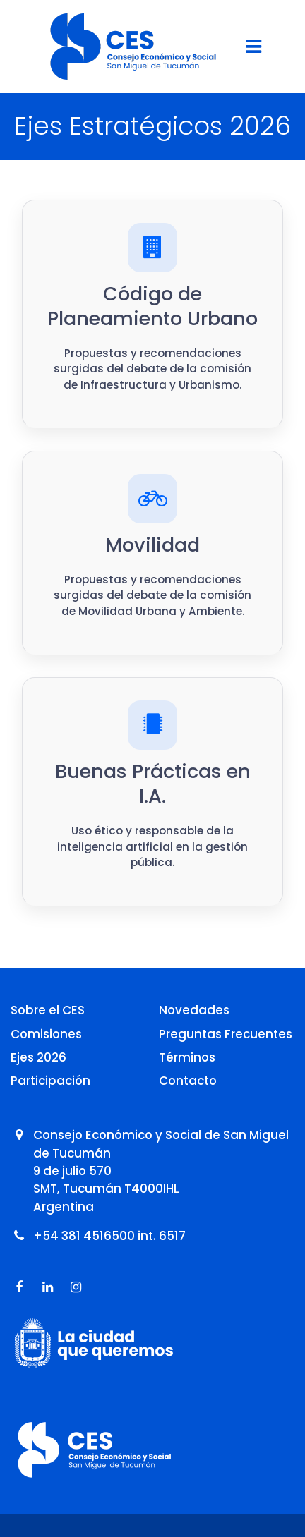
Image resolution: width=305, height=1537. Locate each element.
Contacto (188, 1080)
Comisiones (46, 1034)
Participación (50, 1080)
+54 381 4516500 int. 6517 (109, 1235)
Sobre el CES (48, 1010)
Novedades (194, 1010)
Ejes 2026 (38, 1057)
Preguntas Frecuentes (225, 1034)
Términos (187, 1057)
